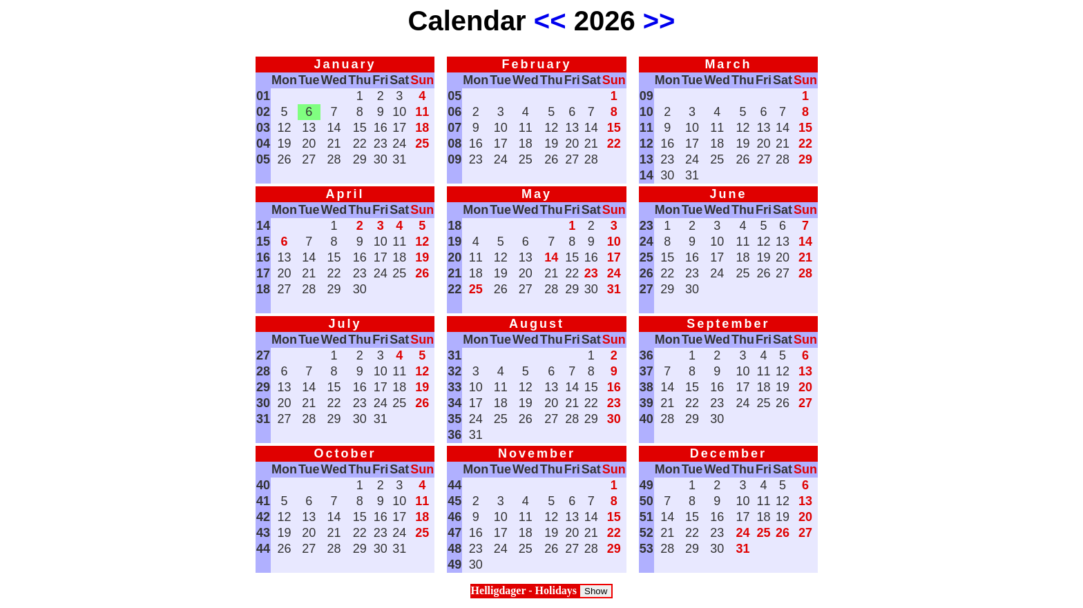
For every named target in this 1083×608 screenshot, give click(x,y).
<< (550, 21)
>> (659, 21)
